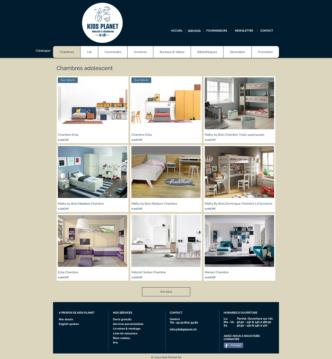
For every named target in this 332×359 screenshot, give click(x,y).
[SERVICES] (194, 31)
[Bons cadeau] (126, 338)
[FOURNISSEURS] (216, 31)
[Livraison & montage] (128, 329)
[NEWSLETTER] (244, 31)
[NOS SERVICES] (130, 313)
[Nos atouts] (68, 320)
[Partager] (233, 345)
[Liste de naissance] (126, 334)
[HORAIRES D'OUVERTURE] (242, 313)
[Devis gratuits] (123, 320)
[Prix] (126, 343)
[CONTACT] (266, 31)
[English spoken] (73, 324)
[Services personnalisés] (129, 324)
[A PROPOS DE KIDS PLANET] (78, 313)
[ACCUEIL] (177, 31)
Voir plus (166, 291)
